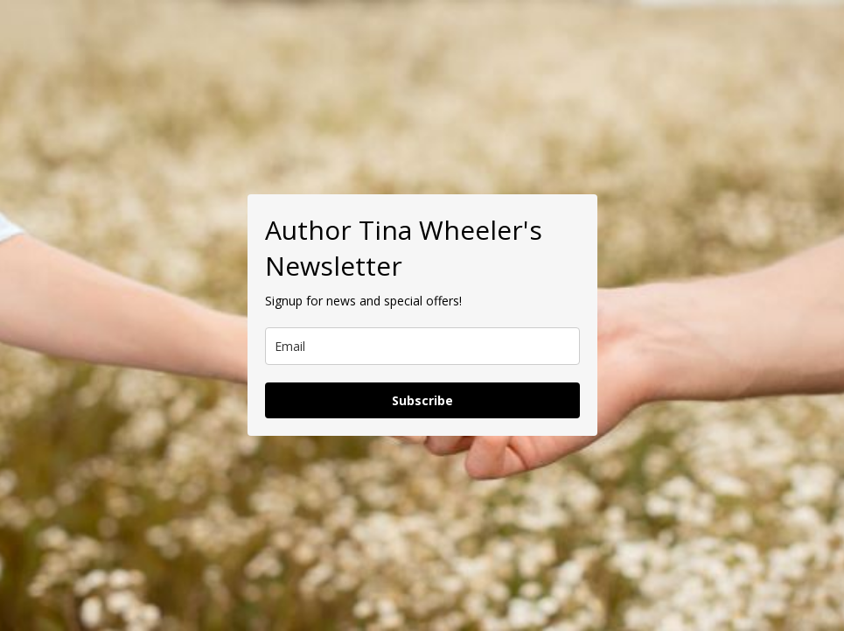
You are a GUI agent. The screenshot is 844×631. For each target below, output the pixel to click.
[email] (422, 346)
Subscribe (422, 400)
